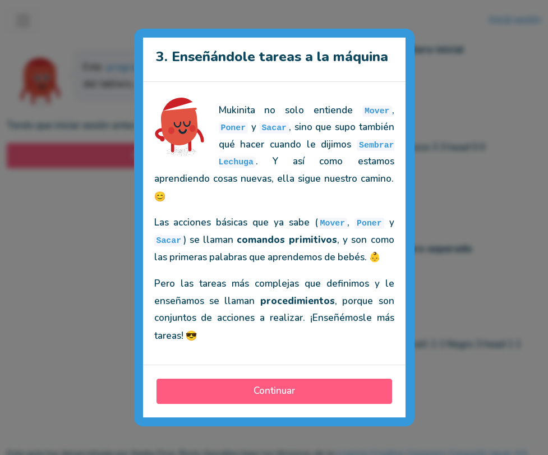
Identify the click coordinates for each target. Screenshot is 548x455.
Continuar (274, 390)
